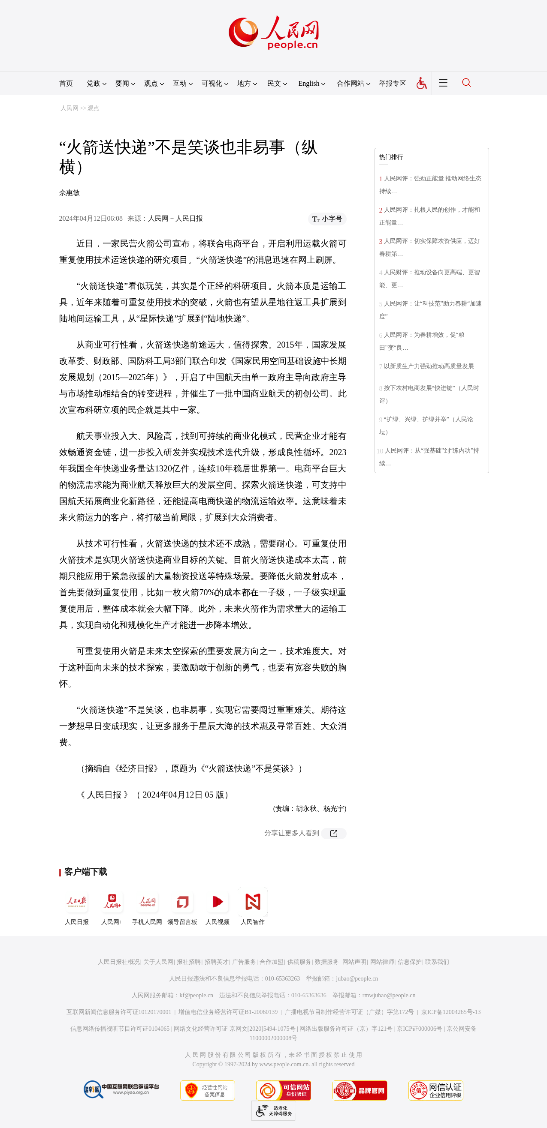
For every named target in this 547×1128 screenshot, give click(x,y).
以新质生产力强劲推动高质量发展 (429, 366)
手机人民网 (147, 906)
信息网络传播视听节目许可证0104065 (119, 1029)
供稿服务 (299, 962)
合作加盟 (272, 962)
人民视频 (217, 906)
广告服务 (244, 962)
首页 (66, 83)
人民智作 (253, 906)
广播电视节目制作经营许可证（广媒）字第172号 (349, 1012)
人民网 (69, 108)
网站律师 (382, 962)
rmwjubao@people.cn (389, 995)
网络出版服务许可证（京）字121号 (346, 1029)
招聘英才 (217, 962)
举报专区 (392, 83)
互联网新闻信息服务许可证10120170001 (119, 1012)
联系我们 (437, 962)
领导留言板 (182, 906)
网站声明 (354, 962)
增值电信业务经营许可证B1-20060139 (228, 1012)
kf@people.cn (197, 995)
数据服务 (327, 962)
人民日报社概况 (119, 962)
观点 (94, 108)
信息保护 (410, 962)
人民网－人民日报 (175, 218)
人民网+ (112, 906)
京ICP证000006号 (419, 1029)
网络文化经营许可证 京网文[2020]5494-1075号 (235, 1029)
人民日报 (77, 906)
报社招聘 (189, 962)
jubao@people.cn (357, 978)
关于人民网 (158, 962)
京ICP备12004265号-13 (451, 1012)
